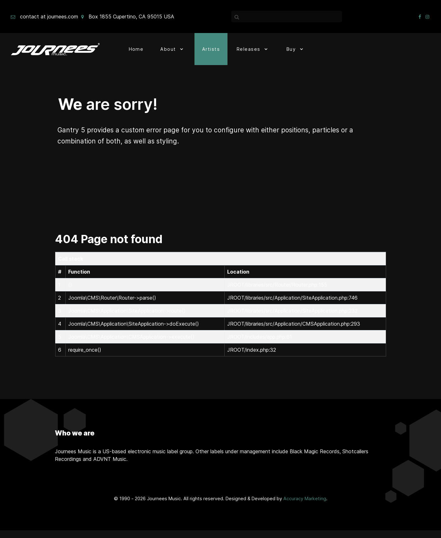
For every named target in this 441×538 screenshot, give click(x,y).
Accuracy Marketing (304, 498)
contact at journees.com (49, 16)
